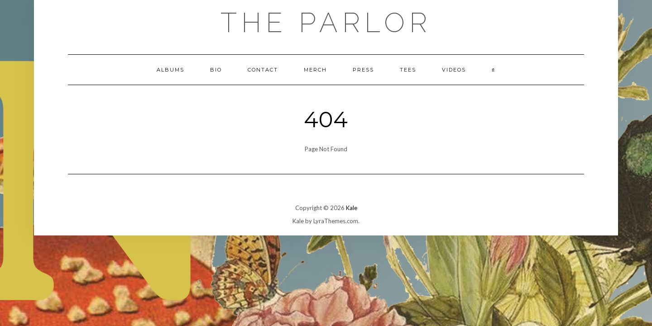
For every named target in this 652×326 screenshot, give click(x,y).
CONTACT (263, 70)
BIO (216, 70)
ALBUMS (170, 70)
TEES (408, 70)
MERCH (315, 70)
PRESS (363, 70)
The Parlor (326, 22)
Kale (351, 207)
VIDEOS (454, 70)
